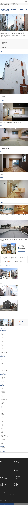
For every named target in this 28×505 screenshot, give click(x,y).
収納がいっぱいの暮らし (4, 417)
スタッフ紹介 (16, 460)
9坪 (2, 35)
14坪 (2, 318)
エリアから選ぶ (18, 260)
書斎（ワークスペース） (4, 380)
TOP (1, 3)
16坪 (1, 35)
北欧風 (2, 424)
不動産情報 (1, 464)
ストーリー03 (16, 450)
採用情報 (15, 464)
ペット (2, 385)
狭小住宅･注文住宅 (2, 453)
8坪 (1, 340)
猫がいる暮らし (3, 416)
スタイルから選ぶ (5, 261)
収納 (21, 35)
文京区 (2, 402)
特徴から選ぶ (16, 258)
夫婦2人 (2, 356)
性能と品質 (16, 446)
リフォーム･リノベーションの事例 (5, 460)
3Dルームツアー (2, 466)
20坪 (2, 326)
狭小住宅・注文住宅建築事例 (10, 3)
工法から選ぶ (16, 261)
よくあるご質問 (16, 465)
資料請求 (15, 466)
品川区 (2, 409)
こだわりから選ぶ (3, 414)
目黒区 (2, 405)
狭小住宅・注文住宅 (4, 3)
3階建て (7, 35)
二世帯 (4, 35)
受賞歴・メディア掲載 (17, 461)
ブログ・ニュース (16, 453)
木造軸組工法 (6, 36)
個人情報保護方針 (16, 468)
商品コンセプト (17, 444)
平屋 (2, 365)
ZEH (2, 387)
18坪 (2, 323)
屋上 (13, 35)
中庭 (2, 381)
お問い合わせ (16, 467)
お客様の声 (2, 461)
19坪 (2, 325)
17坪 (2, 322)
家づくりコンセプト (17, 445)
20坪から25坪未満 (4, 351)
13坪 (2, 316)
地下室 (2, 378)
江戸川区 (24, 35)
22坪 (2, 329)
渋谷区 (2, 394)
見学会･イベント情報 (3, 465)
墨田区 (2, 406)
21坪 (2, 327)
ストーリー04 (16, 451)
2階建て (2, 363)
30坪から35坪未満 (4, 334)
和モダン (2, 421)
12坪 (2, 315)
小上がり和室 (16, 35)
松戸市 (2, 399)
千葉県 (2, 396)
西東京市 (2, 395)
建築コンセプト (16, 442)
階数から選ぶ (8, 258)
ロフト (2, 377)
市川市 (2, 398)
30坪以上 (2, 354)
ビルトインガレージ (10, 35)
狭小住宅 (19, 35)
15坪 (2, 319)
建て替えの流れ (3, 454)
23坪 (2, 330)
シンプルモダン (2, 36)
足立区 (2, 403)
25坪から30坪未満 (4, 333)
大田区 (2, 392)
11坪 (2, 314)
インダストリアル (4, 425)
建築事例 (1, 458)
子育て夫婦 (3, 358)
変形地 (2, 376)
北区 (2, 407)
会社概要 (15, 459)
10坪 (2, 312)
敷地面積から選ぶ (16, 3)
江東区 (2, 413)
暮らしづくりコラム (16, 454)
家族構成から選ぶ (22, 257)
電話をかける (7, 504)
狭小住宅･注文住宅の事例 (4, 459)
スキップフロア (3, 369)
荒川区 (2, 391)
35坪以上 (2, 336)
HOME (1, 442)
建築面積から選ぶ (14, 257)
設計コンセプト (17, 443)
